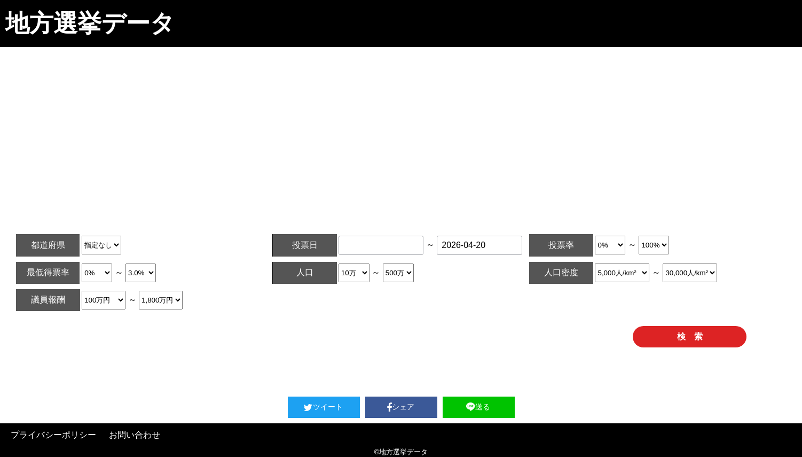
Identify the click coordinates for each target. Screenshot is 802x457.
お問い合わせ (134, 434)
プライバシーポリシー (53, 434)
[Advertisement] (401, 127)
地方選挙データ (90, 23)
